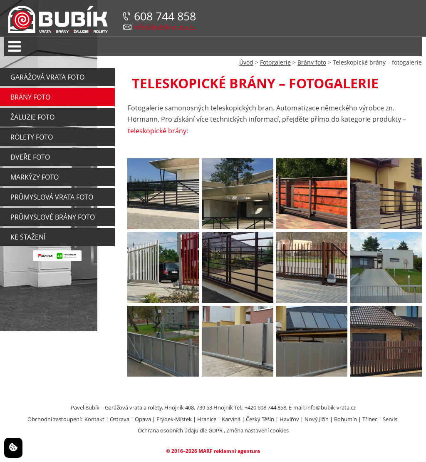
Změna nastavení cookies (257, 430)
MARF (205, 451)
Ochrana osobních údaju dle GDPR (180, 430)
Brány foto (311, 62)
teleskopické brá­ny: (158, 130)
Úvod (246, 62)
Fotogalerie (275, 62)
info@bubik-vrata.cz (165, 27)
